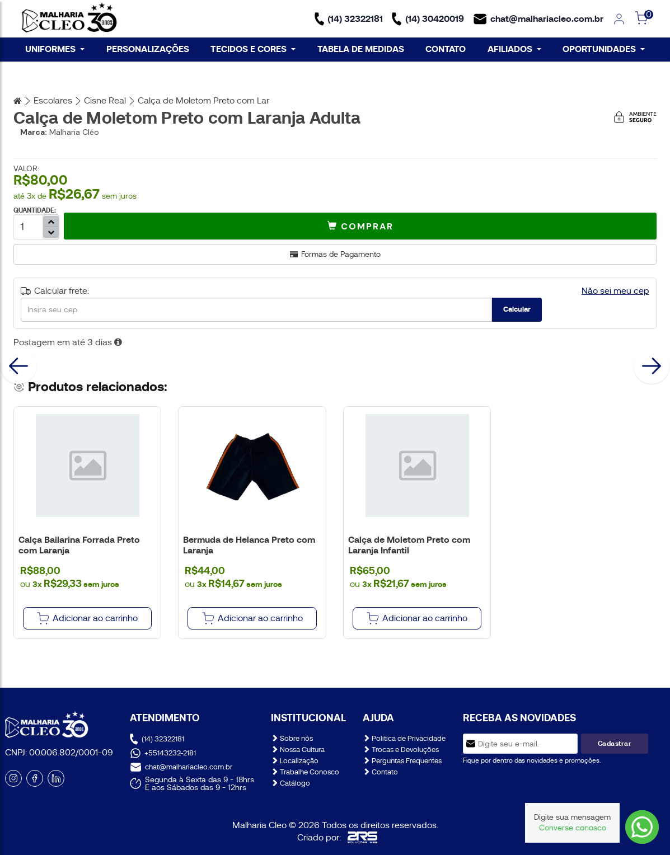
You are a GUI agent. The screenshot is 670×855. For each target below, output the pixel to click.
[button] (360, 226)
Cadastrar (615, 744)
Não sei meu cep (615, 291)
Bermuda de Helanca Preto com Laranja (249, 545)
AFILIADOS (514, 49)
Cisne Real (105, 100)
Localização (294, 761)
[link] (619, 19)
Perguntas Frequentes (402, 761)
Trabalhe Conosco (305, 772)
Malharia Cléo (74, 132)
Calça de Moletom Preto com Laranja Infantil (409, 545)
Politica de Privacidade (404, 738)
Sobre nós (292, 738)
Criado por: (337, 837)
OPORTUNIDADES (604, 49)
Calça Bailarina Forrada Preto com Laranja (79, 545)
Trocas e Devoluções (401, 749)
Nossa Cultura (298, 749)
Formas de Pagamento (335, 254)
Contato (380, 772)
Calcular (517, 309)
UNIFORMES (55, 49)
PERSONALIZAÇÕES (147, 49)
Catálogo (290, 783)
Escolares (53, 100)
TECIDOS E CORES (253, 49)
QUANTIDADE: (34, 210)
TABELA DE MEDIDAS (360, 49)
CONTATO (445, 49)
